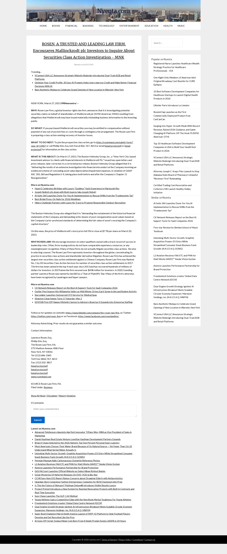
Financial (71, 25)
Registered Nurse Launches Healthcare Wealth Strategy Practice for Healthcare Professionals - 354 (176, 67)
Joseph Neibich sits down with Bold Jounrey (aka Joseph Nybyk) (67, 198)
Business (88, 25)
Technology (106, 25)
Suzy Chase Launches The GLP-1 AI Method (57, 506)
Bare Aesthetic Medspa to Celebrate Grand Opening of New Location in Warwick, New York (81, 96)
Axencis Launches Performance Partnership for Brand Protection (67, 477)
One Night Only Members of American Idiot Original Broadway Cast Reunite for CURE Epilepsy (174, 81)
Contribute (138, 550)
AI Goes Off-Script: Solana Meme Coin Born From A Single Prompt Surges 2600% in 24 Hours (82, 531)
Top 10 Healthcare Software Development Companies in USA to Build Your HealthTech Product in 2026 (174, 147)
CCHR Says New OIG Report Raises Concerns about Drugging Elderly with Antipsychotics (80, 488)
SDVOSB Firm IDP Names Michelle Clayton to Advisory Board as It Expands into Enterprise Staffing (85, 312)
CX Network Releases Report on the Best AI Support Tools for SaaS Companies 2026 (77, 294)
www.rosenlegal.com (41, 386)
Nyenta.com (113, 10)
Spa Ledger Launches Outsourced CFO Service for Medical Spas (67, 305)
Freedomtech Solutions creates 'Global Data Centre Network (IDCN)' (70, 513)
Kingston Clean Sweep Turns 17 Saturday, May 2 (59, 308)
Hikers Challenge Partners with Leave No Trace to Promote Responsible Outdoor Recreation (81, 209)
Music (181, 25)
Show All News (38, 405)
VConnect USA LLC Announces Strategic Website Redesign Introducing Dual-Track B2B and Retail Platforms (176, 161)
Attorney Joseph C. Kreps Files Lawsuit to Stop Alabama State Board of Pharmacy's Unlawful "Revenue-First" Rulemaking (176, 175)
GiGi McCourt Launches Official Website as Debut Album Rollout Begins (71, 481)
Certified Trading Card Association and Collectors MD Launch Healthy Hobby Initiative (172, 189)
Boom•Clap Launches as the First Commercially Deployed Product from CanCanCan (171, 116)
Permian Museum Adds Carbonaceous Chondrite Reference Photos (68, 470)
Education (151, 25)
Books (56, 25)
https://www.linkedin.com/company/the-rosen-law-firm (94, 322)
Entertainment (129, 25)
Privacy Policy (125, 550)
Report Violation (68, 405)
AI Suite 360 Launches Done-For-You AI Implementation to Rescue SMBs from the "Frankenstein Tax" (86, 202)
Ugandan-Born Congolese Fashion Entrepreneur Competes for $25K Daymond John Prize (80, 492)
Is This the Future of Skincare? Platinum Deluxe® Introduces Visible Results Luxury (76, 495)
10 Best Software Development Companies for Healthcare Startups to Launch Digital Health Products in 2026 (176, 95)
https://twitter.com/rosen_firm (46, 326)
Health (167, 25)
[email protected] (114, 152)
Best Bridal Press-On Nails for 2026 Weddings (58, 205)
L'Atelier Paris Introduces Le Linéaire (171, 105)
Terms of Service (109, 550)
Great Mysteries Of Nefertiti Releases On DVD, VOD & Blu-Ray (67, 484)
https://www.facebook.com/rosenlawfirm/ (100, 326)
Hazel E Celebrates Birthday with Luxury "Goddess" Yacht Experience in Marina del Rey (79, 195)
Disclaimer (53, 405)
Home (43, 25)
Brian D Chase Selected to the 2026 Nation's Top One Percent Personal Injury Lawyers (78, 452)
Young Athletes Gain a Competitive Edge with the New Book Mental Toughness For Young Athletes (84, 509)
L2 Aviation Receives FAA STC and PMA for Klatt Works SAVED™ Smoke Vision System (79, 474)
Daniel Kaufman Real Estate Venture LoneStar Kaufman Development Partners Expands (78, 449)
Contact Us (150, 550)
